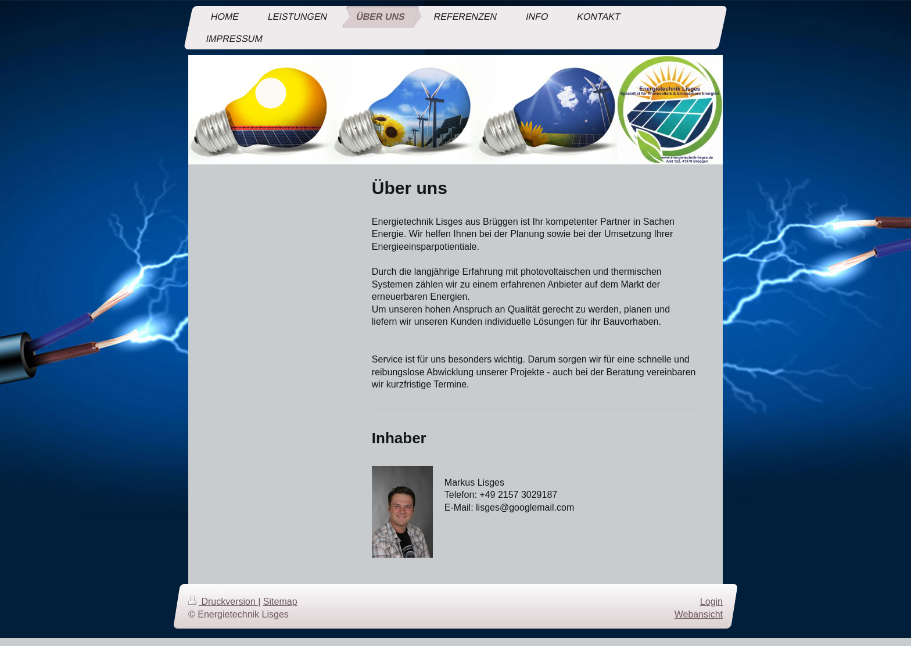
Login (711, 601)
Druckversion (223, 601)
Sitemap (280, 601)
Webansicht (699, 614)
